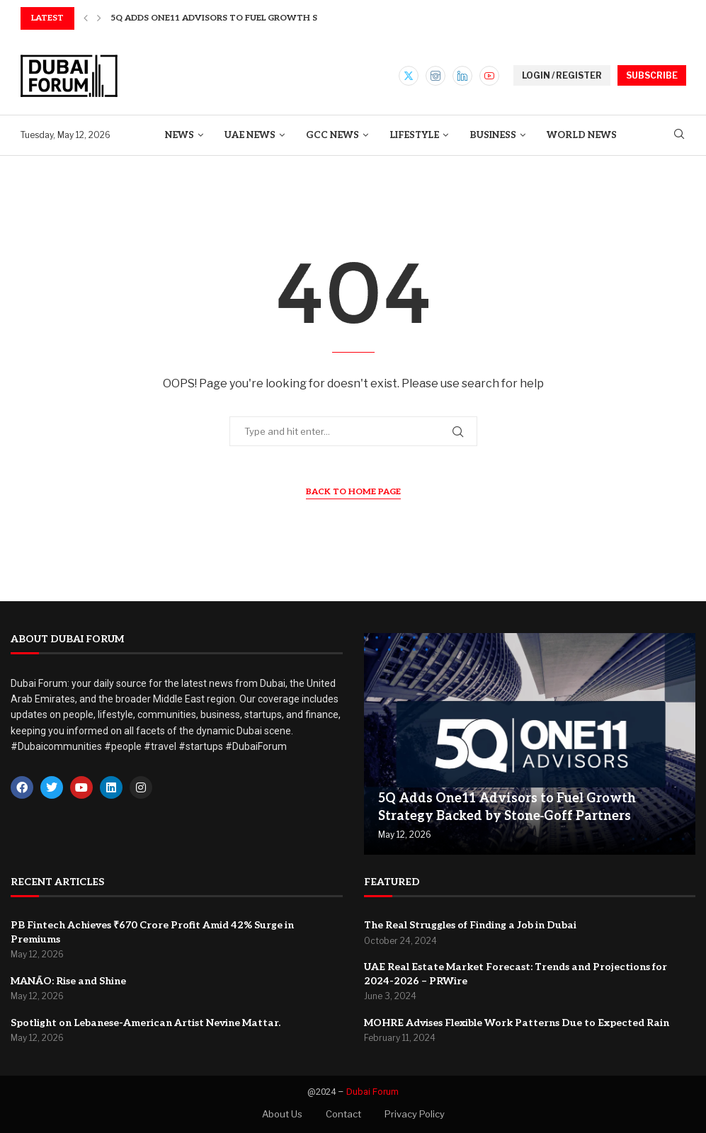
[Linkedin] (462, 76)
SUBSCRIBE (652, 75)
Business (492, 135)
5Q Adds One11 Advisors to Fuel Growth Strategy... (237, 18)
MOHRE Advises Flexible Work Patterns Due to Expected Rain (516, 1023)
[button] (85, 18)
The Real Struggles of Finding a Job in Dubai (470, 925)
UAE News (249, 135)
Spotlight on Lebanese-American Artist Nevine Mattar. (145, 1023)
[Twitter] (409, 76)
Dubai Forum (372, 1091)
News (179, 135)
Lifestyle (414, 135)
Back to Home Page (353, 491)
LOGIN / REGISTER (562, 75)
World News (582, 135)
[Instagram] (435, 76)
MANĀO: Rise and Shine (68, 981)
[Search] (679, 135)
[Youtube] (489, 76)
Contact (343, 1114)
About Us (282, 1114)
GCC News (332, 135)
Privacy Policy (415, 1114)
